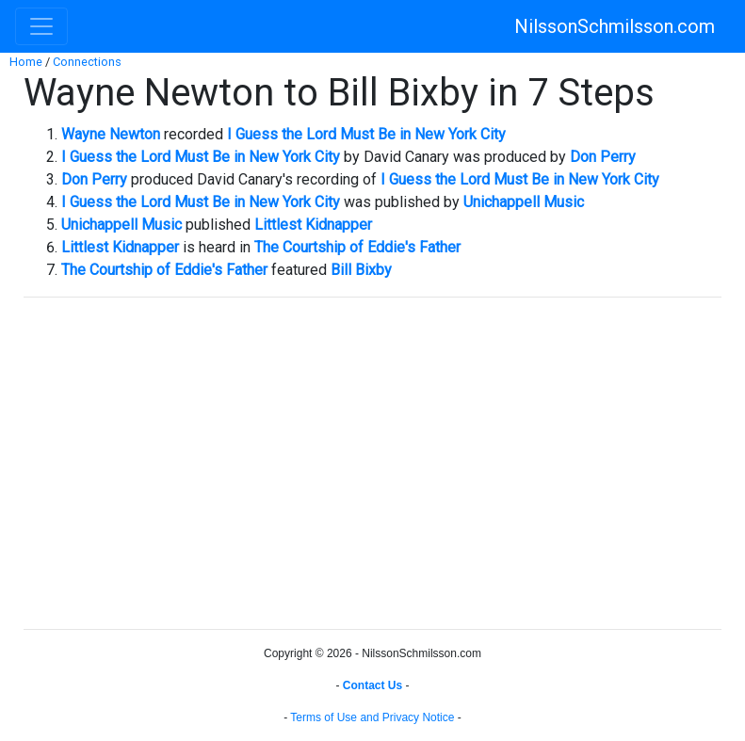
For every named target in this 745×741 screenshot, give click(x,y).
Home (25, 62)
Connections (87, 62)
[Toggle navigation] (41, 26)
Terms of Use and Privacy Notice (372, 717)
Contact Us (372, 685)
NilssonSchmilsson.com (614, 26)
